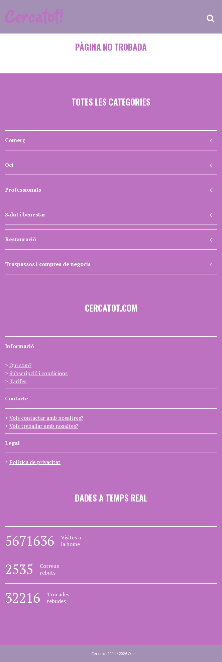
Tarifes (17, 381)
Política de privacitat (35, 462)
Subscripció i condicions (38, 373)
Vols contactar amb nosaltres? (46, 417)
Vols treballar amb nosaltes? (43, 425)
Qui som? (20, 365)
